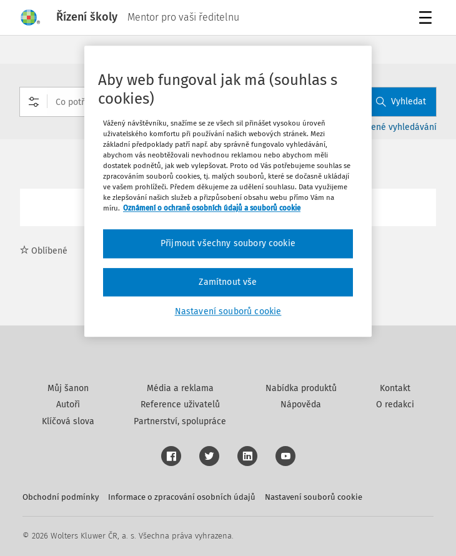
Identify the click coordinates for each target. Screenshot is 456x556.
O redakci (395, 404)
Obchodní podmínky (60, 497)
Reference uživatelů (180, 404)
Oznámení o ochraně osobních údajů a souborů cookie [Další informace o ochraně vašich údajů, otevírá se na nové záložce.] (211, 208)
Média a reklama (180, 388)
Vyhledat (401, 101)
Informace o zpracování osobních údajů (181, 497)
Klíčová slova (68, 421)
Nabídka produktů (301, 388)
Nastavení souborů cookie (313, 497)
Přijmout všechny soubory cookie (228, 243)
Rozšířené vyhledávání (392, 127)
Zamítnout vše (228, 282)
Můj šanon (68, 388)
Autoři (68, 404)
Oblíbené (43, 251)
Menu (427, 19)
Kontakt (395, 388)
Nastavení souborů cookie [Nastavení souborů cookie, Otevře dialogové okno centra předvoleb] (228, 312)
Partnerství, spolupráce (180, 421)
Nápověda (300, 404)
